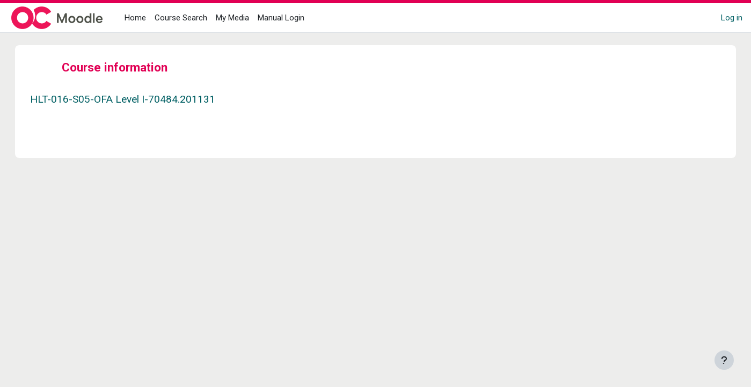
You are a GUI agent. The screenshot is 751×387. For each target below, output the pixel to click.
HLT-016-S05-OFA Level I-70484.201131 (133, 99)
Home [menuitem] (135, 18)
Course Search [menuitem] (181, 18)
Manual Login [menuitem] (281, 18)
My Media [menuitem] (232, 18)
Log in (731, 18)
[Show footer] (724, 360)
